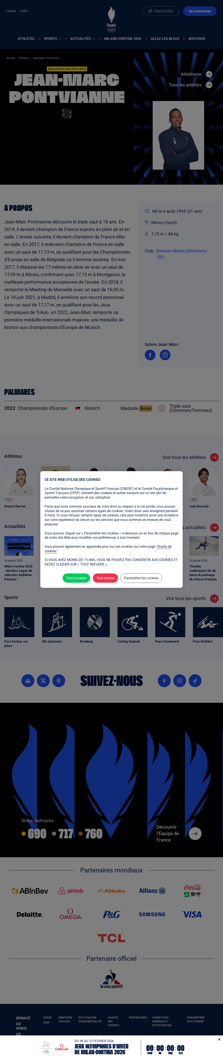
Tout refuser (105, 578)
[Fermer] (219, 1039)
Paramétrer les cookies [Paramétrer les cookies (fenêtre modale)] (141, 578)
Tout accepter (76, 578)
